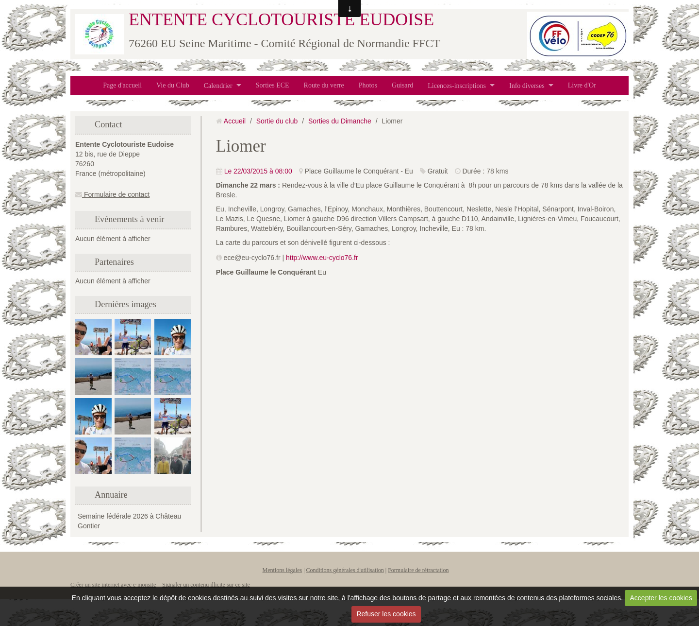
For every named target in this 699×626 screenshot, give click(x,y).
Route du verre (324, 85)
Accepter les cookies (661, 598)
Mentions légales (282, 570)
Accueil (235, 121)
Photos (368, 85)
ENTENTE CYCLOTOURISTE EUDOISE (281, 19)
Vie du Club (172, 85)
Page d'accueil (122, 85)
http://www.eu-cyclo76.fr (322, 257)
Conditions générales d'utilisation (345, 570)
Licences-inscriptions (457, 85)
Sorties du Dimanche (339, 121)
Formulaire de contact (112, 194)
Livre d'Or (582, 85)
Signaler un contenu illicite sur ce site (206, 584)
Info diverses (527, 85)
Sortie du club (277, 121)
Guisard (402, 85)
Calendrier (218, 85)
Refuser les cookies (386, 614)
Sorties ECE (272, 85)
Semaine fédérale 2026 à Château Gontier (129, 521)
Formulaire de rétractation (418, 570)
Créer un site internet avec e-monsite (113, 584)
